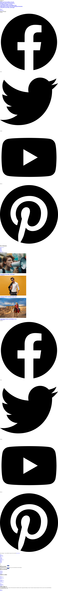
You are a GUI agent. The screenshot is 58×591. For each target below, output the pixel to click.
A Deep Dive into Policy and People (7, 7)
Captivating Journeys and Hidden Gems (8, 5)
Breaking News (2, 247)
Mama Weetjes (3, 11)
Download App (2, 580)
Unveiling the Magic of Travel (6, 4)
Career (1, 577)
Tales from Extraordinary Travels (7, 2)
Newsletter (1, 584)
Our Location (1, 582)
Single (1, 560)
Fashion (1, 561)
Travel (1, 562)
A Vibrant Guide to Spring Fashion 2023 (8, 296)
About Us (1, 590)
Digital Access (2, 578)
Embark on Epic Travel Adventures (7, 3)
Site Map (1, 572)
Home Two (1, 555)
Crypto (1, 250)
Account (1, 581)
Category (1, 558)
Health (1, 249)
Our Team (1, 571)
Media (1, 248)
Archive (1, 557)
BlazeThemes (18, 553)
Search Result (2, 559)
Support (1, 573)
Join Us (1, 576)
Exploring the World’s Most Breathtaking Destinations (11, 6)
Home (1, 554)
